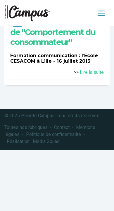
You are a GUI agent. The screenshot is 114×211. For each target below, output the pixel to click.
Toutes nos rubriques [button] (26, 127)
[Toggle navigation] (101, 13)
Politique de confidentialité (53, 134)
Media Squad (46, 141)
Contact (62, 127)
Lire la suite (92, 72)
